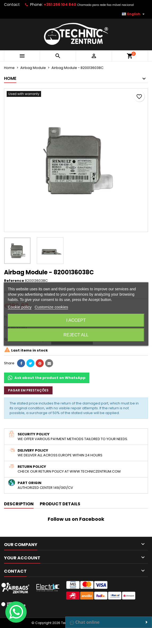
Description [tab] (19, 504)
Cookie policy (19, 307)
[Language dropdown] (134, 14)
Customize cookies (51, 307)
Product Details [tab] (60, 504)
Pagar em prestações (28, 390)
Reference (14, 280)
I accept (76, 320)
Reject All (76, 335)
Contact (12, 4)
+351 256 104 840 (60, 4)
